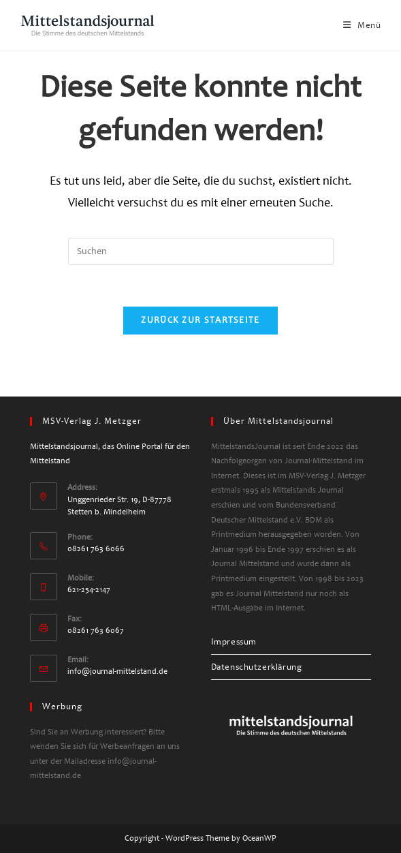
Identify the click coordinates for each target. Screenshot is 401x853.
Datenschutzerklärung (256, 667)
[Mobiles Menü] (362, 25)
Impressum (234, 641)
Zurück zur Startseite (200, 320)
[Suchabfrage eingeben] (201, 251)
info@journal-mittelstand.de (117, 671)
